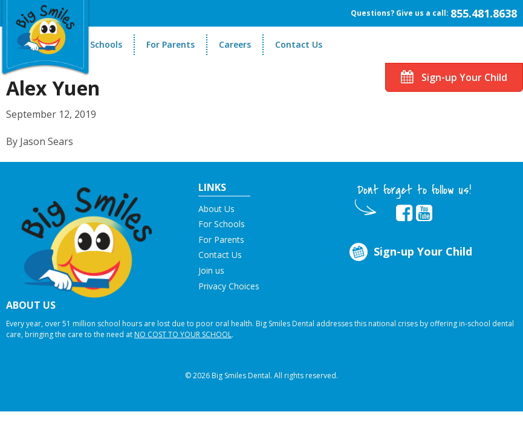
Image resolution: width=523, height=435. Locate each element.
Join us (211, 270)
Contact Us (298, 44)
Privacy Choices (228, 286)
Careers (235, 44)
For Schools (98, 44)
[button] (87, 238)
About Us (216, 208)
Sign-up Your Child (454, 77)
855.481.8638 (483, 13)
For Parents (170, 44)
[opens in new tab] (404, 213)
